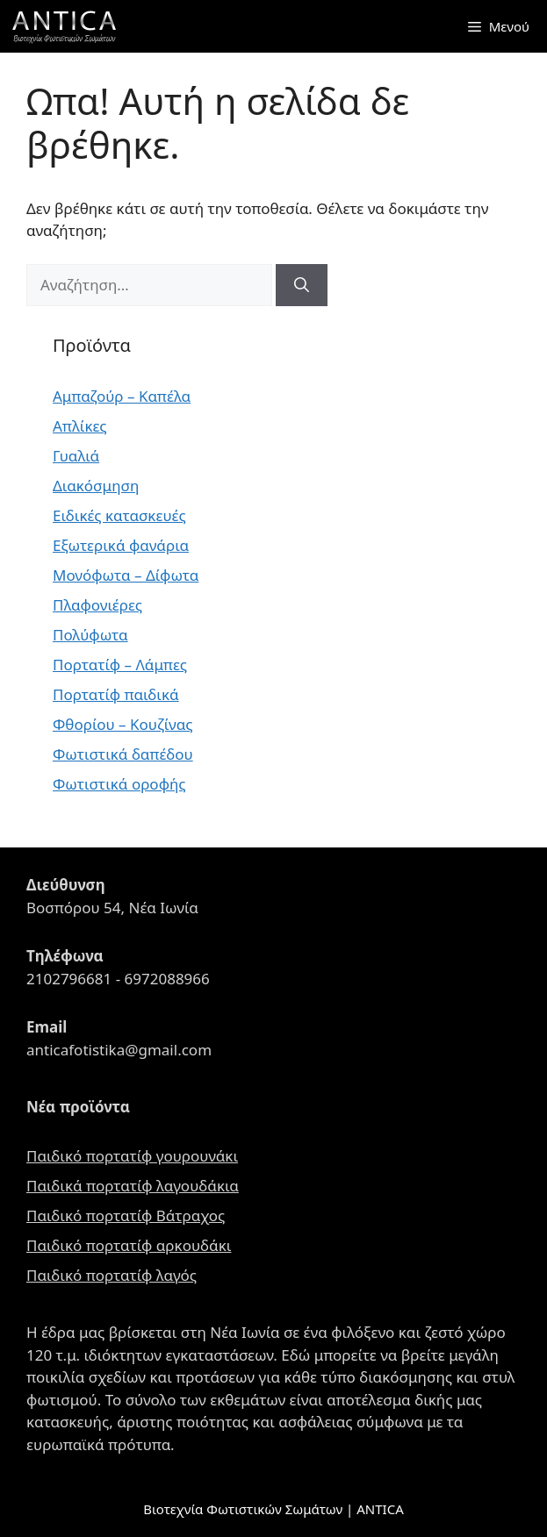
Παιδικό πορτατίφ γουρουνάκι (132, 1156)
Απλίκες (80, 426)
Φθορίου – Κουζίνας (122, 724)
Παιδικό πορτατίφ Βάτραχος (125, 1215)
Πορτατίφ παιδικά (116, 694)
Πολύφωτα (90, 635)
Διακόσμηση (96, 485)
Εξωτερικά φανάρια (121, 545)
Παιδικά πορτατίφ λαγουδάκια (132, 1186)
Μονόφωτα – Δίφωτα (125, 575)
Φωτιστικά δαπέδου (123, 754)
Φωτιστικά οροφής (119, 784)
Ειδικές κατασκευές (119, 515)
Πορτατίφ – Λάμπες (120, 664)
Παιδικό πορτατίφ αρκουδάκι (128, 1245)
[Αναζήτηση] (301, 285)
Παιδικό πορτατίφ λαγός (111, 1275)
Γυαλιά (76, 456)
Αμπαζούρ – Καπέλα (122, 396)
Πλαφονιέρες (97, 605)
